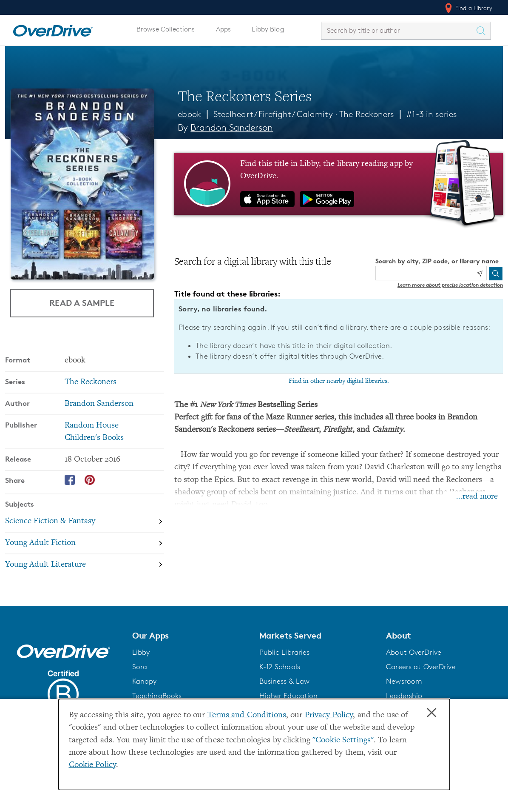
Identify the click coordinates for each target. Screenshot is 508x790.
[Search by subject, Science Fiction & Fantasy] (84, 521)
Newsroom (404, 681)
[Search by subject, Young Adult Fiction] (84, 543)
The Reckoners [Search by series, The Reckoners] (90, 382)
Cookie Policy (92, 765)
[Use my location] (479, 273)
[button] (190, 635)
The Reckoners (366, 114)
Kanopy (144, 681)
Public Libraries (284, 652)
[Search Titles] (483, 30)
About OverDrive (413, 652)
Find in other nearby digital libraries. (339, 381)
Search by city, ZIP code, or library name (437, 261)
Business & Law (284, 681)
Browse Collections (165, 29)
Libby (141, 652)
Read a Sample (81, 302)
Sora (140, 666)
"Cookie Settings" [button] (343, 740)
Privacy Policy (329, 715)
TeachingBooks (157, 695)
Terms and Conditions (246, 715)
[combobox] (398, 30)
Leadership (404, 695)
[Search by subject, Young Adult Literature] (84, 564)
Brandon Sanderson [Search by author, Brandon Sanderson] (231, 127)
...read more (477, 497)
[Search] (495, 273)
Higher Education (288, 695)
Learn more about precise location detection (450, 285)
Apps (223, 29)
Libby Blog (268, 29)
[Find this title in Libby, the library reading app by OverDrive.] (338, 184)
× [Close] (431, 713)
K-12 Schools (279, 666)
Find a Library (467, 8)
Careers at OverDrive (420, 666)
